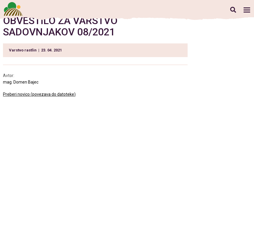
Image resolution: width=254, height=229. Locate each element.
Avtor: (8, 75)
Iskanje (233, 10)
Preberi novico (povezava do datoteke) (39, 94)
